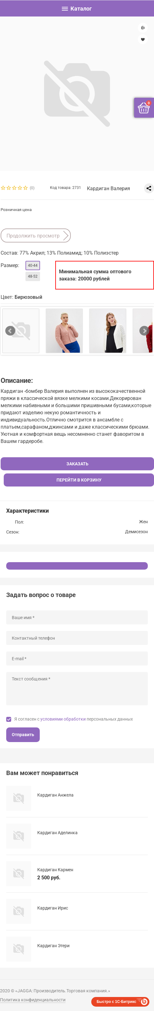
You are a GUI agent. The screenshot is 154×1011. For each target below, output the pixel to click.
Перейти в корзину (79, 479)
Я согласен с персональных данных (73, 719)
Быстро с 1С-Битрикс (116, 1001)
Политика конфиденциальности (33, 999)
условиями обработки (63, 719)
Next (144, 331)
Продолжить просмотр (33, 236)
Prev (10, 331)
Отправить (23, 734)
